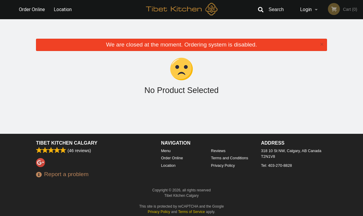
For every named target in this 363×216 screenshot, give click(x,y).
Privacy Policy (223, 165)
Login (306, 9)
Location (63, 9)
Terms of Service (191, 212)
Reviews (218, 150)
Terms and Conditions (229, 158)
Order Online (32, 9)
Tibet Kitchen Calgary (67, 143)
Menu (166, 150)
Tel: (276, 165)
